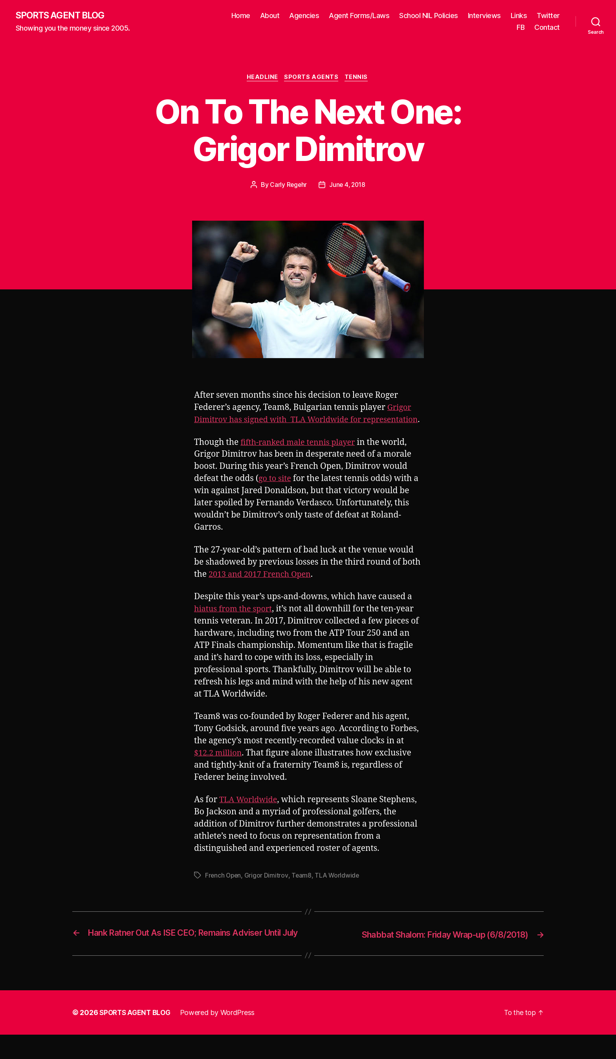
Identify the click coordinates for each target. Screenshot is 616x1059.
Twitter (548, 16)
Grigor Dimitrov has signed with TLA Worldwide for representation (303, 421)
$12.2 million (219, 766)
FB (520, 28)
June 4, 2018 (348, 186)
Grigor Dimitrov (268, 889)
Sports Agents (312, 78)
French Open (223, 889)
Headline (261, 78)
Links (519, 16)
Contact (547, 28)
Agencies (304, 16)
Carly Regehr (287, 186)
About (270, 16)
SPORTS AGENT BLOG (63, 15)
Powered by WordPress (220, 1037)
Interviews (484, 16)
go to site (275, 492)
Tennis (358, 78)
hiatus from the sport (235, 622)
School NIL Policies (428, 16)
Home (240, 16)
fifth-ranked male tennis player (301, 455)
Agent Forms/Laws (359, 16)
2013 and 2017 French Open (263, 587)
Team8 (303, 889)
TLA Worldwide (250, 813)
